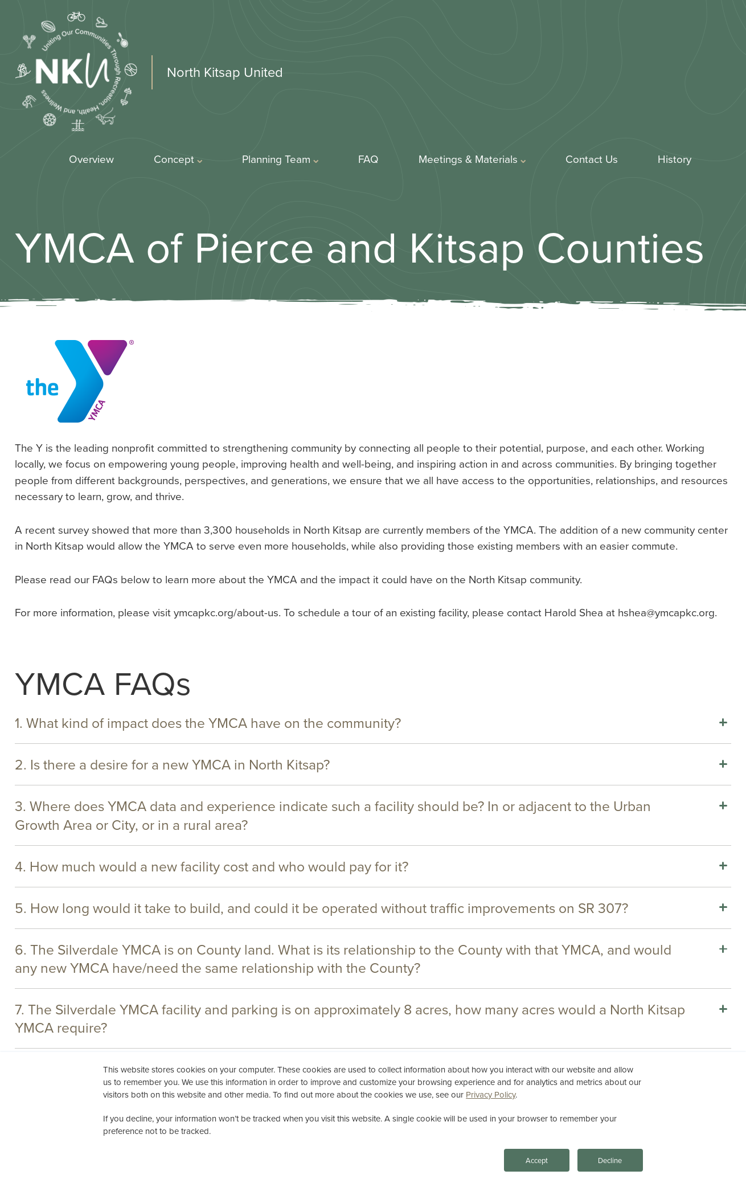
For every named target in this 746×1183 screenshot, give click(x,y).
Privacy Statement (379, 1152)
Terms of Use (466, 1152)
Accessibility (542, 1152)
